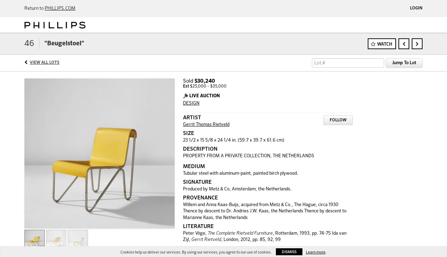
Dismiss (289, 252)
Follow (338, 120)
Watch (384, 44)
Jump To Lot (404, 63)
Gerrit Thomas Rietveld (206, 124)
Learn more (315, 252)
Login (416, 8)
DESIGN (191, 103)
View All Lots (44, 63)
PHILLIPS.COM (60, 8)
